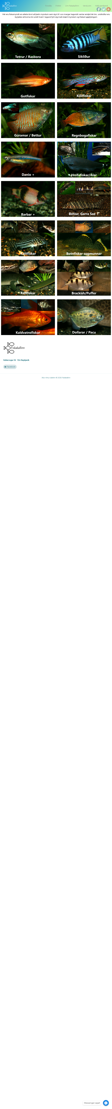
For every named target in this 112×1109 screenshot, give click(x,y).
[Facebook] (10, 367)
